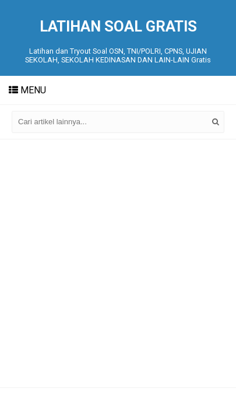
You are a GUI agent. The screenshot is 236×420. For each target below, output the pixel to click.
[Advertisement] (118, 263)
